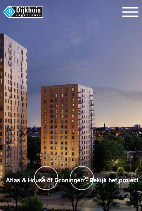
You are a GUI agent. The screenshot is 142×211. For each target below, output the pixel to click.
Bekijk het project (113, 180)
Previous (46, 178)
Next (82, 178)
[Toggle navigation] (130, 12)
